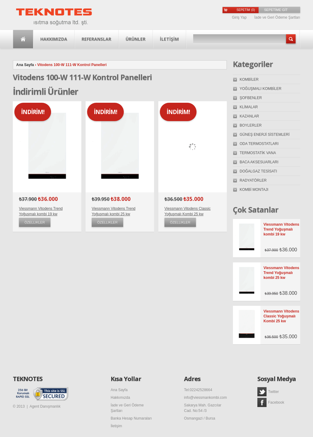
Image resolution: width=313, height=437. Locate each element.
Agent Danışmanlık (45, 406)
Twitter (268, 391)
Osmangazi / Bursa (199, 418)
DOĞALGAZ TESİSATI (258, 171)
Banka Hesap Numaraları (131, 418)
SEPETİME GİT (276, 10)
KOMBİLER (249, 79)
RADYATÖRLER (253, 180)
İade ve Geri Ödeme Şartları (277, 17)
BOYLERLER (251, 125)
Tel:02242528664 (198, 390)
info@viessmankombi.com (205, 397)
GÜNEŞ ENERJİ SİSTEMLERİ (264, 134)
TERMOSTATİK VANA (258, 153)
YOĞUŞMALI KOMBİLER (261, 89)
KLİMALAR (249, 107)
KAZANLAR (249, 116)
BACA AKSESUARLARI (259, 162)
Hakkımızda (53, 39)
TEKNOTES (27, 379)
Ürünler (135, 39)
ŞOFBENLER (251, 98)
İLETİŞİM (169, 39)
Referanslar (96, 39)
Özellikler (34, 222)
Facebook (270, 402)
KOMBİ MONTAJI (254, 189)
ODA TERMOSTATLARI (259, 144)
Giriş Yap (239, 17)
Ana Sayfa (23, 39)
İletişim (116, 426)
